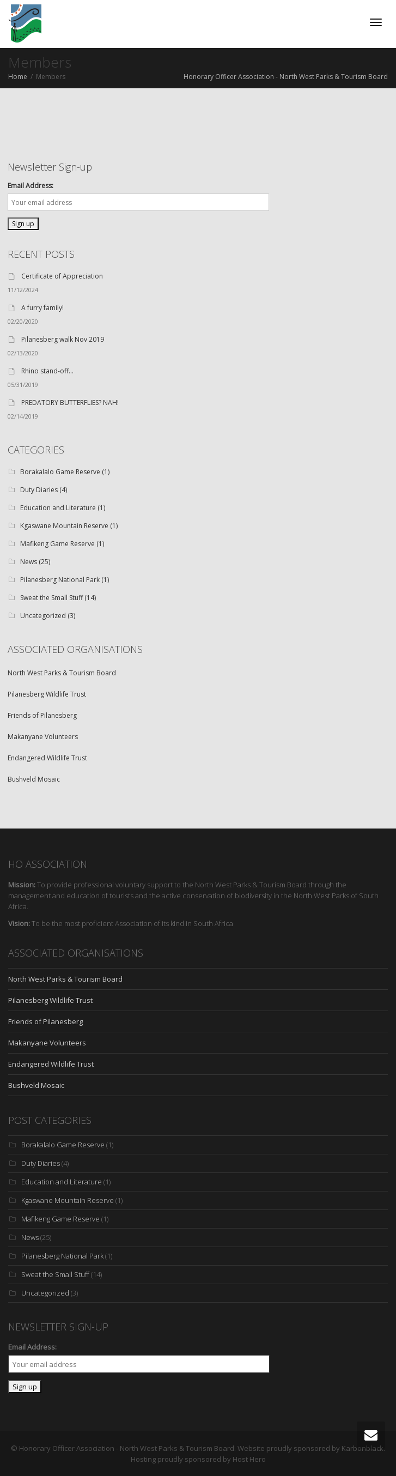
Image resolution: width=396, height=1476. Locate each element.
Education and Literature (58, 507)
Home (17, 76)
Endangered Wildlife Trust (47, 758)
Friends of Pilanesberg (42, 715)
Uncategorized (43, 615)
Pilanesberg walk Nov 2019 (62, 339)
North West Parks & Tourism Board (62, 672)
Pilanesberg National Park (60, 579)
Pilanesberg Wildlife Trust (47, 694)
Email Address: (30, 185)
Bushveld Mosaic (34, 779)
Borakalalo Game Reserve (60, 471)
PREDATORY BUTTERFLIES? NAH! (70, 402)
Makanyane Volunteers (43, 736)
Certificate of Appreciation (62, 276)
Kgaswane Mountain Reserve (64, 525)
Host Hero (249, 1459)
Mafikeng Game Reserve (57, 543)
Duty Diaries (39, 489)
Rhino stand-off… (47, 371)
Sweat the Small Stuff (51, 597)
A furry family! (42, 307)
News (28, 561)
